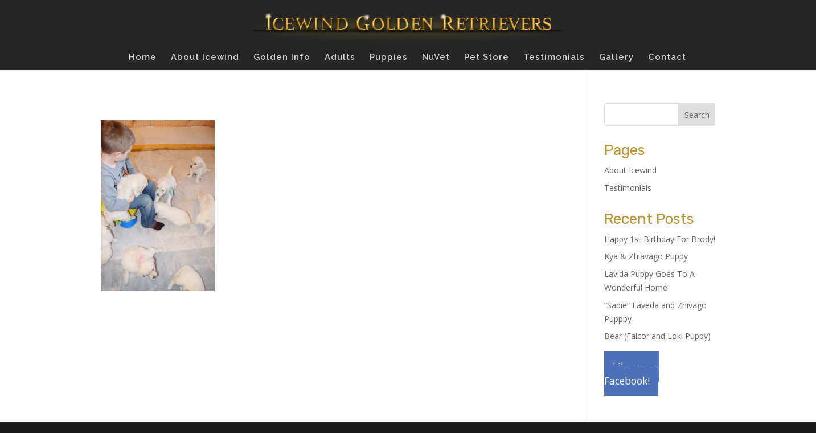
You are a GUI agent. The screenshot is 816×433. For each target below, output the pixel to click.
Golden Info (281, 57)
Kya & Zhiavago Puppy (646, 256)
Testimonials (554, 57)
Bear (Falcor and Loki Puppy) (657, 335)
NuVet (436, 57)
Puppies (389, 57)
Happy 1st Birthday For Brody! (659, 239)
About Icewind (205, 57)
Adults (340, 57)
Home (143, 57)
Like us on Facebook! (631, 373)
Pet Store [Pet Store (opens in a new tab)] (486, 57)
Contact (667, 57)
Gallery (616, 57)
